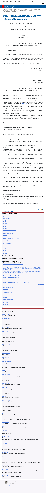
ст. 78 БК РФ (4, 430)
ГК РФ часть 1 (6, 221)
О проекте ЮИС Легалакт (15, 1)
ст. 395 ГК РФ (4, 417)
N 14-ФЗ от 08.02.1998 (6, 370)
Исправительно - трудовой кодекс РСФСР (12, 295)
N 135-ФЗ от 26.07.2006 (6, 361)
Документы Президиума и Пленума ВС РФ (12, 262)
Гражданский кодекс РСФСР (9, 290)
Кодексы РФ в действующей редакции (11, 213)
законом (36, 94)
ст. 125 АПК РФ (5, 475)
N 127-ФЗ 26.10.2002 (6, 383)
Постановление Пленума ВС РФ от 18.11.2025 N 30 (13, 275)
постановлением (6, 96)
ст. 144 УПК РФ (5, 452)
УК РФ (4, 251)
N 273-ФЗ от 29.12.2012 (6, 322)
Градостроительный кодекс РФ (9, 230)
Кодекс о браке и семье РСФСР (9, 300)
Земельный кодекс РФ (8, 233)
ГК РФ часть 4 (6, 226)
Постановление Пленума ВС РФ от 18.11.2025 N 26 (13, 280)
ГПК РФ (5, 228)
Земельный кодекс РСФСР (8, 294)
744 (20, 142)
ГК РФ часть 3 (6, 225)
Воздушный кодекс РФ (8, 220)
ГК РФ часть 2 (6, 223)
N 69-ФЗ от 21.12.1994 (6, 314)
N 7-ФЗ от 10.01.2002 (6, 348)
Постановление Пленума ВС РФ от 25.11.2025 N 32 (13, 265)
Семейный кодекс (7, 246)
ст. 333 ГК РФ (4, 409)
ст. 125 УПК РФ (5, 456)
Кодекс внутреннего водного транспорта (11, 238)
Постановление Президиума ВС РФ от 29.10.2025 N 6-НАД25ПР (16, 282)
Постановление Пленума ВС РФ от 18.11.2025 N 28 (13, 277)
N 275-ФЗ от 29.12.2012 (6, 331)
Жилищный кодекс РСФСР (8, 292)
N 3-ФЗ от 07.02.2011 (6, 353)
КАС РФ (5, 235)
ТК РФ (4, 248)
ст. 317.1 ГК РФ (4, 413)
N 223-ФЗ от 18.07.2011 (6, 374)
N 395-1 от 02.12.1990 (6, 404)
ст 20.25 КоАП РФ (5, 422)
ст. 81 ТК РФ (4, 426)
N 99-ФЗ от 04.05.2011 (6, 366)
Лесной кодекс (6, 241)
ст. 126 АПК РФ (5, 465)
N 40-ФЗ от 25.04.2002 (6, 318)
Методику (17, 52)
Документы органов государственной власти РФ (13, 261)
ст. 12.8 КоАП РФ (5, 436)
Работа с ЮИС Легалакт (28, 1)
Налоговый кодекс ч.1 (7, 243)
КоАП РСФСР (6, 297)
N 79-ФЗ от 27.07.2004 (6, 327)
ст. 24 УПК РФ (5, 460)
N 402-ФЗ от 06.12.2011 (6, 357)
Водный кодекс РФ (7, 218)
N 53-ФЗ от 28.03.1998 (6, 400)
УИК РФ (5, 250)
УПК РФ (5, 253)
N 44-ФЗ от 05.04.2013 (6, 391)
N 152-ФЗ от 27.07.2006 (6, 387)
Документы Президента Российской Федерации (13, 258)
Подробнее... (41, 284)
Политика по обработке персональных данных (15, 485)
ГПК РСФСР (5, 289)
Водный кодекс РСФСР (8, 287)
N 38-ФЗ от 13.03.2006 (6, 344)
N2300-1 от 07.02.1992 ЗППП (7, 335)
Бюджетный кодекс (7, 216)
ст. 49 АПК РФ (5, 469)
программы (24, 103)
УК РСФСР (5, 302)
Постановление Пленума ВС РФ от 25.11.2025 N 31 (13, 264)
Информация (5, 1)
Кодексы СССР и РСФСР (8, 286)
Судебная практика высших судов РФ (11, 255)
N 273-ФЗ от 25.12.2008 (6, 340)
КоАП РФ (5, 236)
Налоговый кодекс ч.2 (7, 245)
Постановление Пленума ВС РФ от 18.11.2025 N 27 (13, 274)
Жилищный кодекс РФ (8, 231)
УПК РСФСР (5, 304)
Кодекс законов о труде (8, 299)
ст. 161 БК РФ (4, 443)
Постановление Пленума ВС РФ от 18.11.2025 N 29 (13, 279)
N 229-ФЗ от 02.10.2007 (6, 396)
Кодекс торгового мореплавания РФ (10, 240)
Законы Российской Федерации (10, 256)
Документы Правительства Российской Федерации (13, 259)
